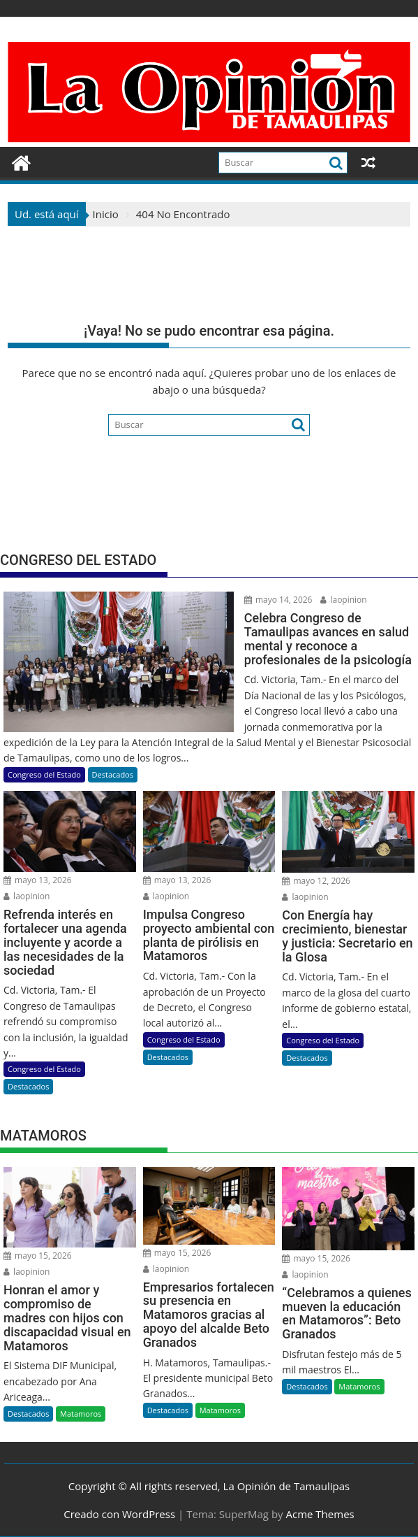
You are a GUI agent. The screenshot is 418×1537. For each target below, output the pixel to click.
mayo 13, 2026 (37, 880)
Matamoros (80, 1413)
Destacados (112, 774)
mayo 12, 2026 (316, 881)
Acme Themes (319, 1514)
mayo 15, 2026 (37, 1255)
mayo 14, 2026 (278, 600)
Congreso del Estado (44, 774)
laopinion (343, 600)
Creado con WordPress (119, 1514)
